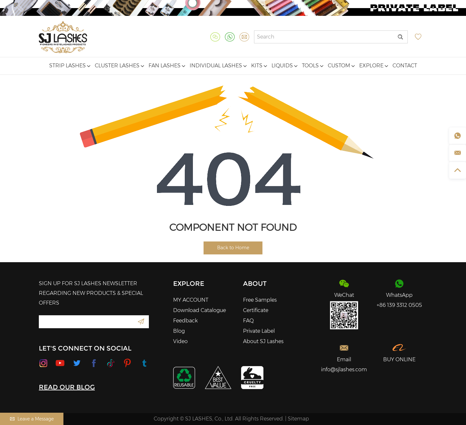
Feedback (185, 321)
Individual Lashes (218, 65)
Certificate (255, 310)
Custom (341, 65)
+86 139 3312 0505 (399, 305)
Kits (259, 65)
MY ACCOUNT (190, 300)
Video (180, 341)
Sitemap (298, 419)
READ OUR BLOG (67, 387)
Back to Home (233, 248)
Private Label (259, 331)
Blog (179, 331)
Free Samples (260, 300)
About (255, 283)
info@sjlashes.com (344, 369)
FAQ (248, 321)
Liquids (284, 65)
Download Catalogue (199, 310)
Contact (405, 65)
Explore (373, 65)
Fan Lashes (167, 65)
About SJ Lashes (263, 341)
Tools (312, 65)
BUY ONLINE (399, 359)
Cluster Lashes (119, 65)
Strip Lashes (69, 65)
